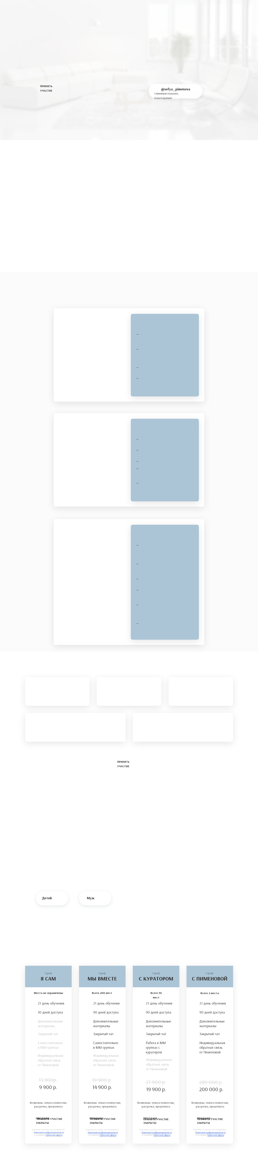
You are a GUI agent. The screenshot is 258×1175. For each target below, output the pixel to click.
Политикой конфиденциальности (210, 1132)
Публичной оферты (215, 1135)
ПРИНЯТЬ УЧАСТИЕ (49, 1119)
